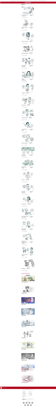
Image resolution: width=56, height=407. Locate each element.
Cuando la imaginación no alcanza (25, 242)
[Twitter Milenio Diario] (26, 403)
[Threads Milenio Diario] (32, 403)
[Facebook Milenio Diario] (24, 403)
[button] (0, 2)
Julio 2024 (24, 304)
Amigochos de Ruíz (24, 130)
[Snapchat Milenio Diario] (31, 405)
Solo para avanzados (24, 155)
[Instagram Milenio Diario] (29, 403)
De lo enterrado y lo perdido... (25, 217)
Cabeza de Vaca (25, 117)
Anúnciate (23, 396)
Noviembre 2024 (25, 281)
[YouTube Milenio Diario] (25, 405)
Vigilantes (23, 268)
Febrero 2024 (24, 360)
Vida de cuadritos (25, 41)
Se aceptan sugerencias (24, 229)
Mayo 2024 (24, 326)
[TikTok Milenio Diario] (28, 405)
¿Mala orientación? (24, 79)
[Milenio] (28, 2)
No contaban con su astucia (25, 15)
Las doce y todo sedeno (25, 255)
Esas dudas (24, 105)
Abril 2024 (24, 337)
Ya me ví (23, 179)
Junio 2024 (24, 315)
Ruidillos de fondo (24, 167)
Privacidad (30, 393)
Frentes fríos (24, 204)
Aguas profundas (25, 53)
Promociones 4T (25, 143)
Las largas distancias (24, 66)
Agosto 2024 (24, 293)
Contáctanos (24, 393)
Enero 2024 (24, 371)
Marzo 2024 (24, 349)
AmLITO (23, 93)
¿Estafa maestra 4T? (25, 28)
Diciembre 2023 (25, 382)
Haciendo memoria (23, 192)
